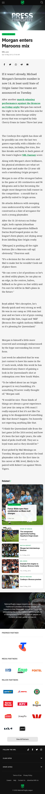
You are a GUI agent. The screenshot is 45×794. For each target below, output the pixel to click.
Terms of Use (17, 775)
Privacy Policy (27, 775)
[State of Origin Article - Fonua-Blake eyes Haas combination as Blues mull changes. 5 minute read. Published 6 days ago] (22, 504)
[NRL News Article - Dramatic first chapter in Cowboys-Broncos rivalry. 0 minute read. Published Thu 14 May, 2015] (22, 566)
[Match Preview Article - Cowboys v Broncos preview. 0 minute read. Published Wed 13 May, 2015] (22, 582)
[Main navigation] (3, 2)
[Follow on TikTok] (28, 749)
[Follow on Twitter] (37, 749)
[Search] (41, 2)
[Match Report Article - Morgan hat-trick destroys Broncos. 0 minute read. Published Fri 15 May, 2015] (22, 550)
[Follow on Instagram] (41, 749)
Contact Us (21, 780)
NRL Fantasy (29, 155)
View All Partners (22, 739)
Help (14, 780)
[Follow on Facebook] (32, 749)
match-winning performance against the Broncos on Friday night (21, 103)
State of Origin (9, 34)
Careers (9, 780)
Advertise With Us (33, 780)
